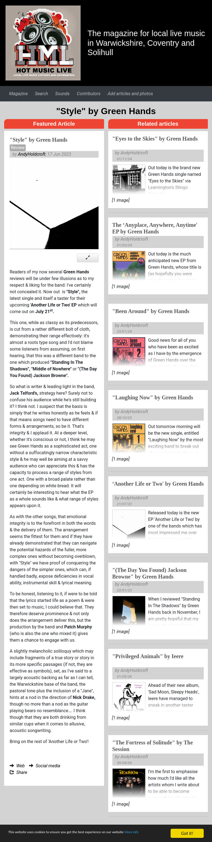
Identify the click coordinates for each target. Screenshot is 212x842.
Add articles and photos (130, 93)
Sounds (62, 93)
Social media (48, 765)
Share (21, 772)
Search (41, 93)
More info (17, 836)
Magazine (18, 93)
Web (20, 765)
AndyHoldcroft (32, 154)
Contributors (88, 93)
